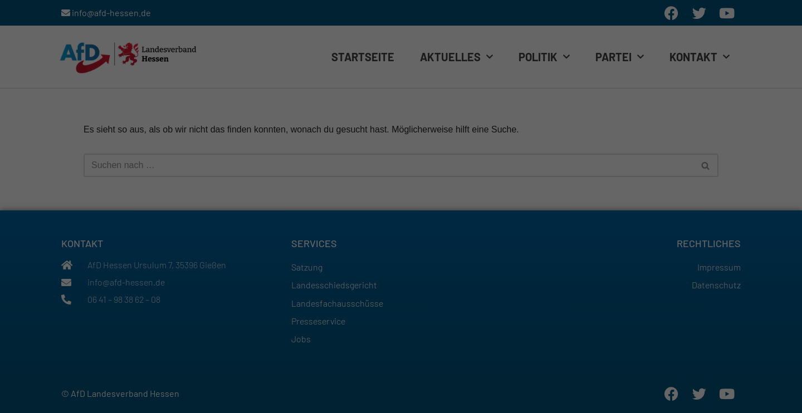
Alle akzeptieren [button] (401, 168)
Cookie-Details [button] (358, 246)
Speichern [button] (401, 196)
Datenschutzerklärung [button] (405, 246)
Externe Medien (510, 136)
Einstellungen (320, 115)
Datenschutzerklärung (426, 105)
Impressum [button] (448, 246)
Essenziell (278, 136)
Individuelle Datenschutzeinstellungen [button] (401, 224)
